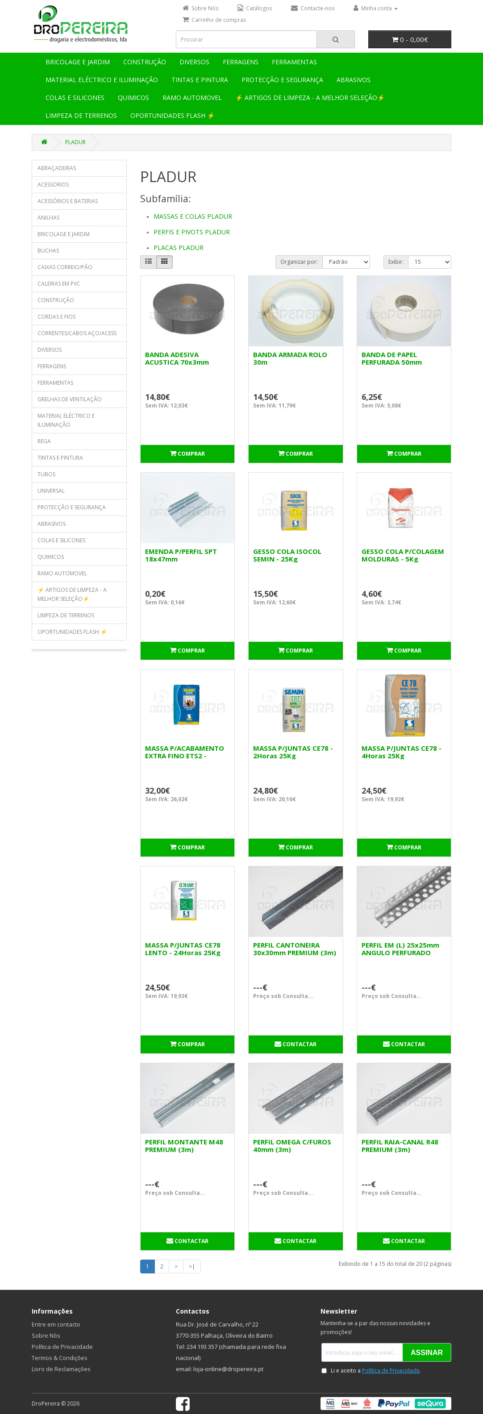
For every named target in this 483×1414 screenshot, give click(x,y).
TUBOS (46, 474)
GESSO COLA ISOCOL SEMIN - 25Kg (287, 555)
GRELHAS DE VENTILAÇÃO (69, 399)
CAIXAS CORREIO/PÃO (64, 267)
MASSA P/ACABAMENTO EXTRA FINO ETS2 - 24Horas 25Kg (184, 756)
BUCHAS (48, 250)
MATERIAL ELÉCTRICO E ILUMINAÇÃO (102, 79)
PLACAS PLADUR (179, 247)
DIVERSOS (194, 62)
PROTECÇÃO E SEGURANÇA (282, 79)
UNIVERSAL (51, 491)
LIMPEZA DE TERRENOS (81, 115)
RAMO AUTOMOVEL (192, 97)
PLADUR (75, 142)
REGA (44, 441)
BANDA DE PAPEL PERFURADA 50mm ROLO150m (392, 362)
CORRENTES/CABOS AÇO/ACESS (77, 333)
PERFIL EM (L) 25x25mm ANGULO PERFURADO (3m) (400, 952)
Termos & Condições (59, 1358)
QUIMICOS (133, 97)
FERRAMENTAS (294, 62)
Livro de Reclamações (61, 1369)
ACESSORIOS (53, 184)
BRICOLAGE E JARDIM (78, 62)
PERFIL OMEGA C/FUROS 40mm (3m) (292, 1145)
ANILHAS (48, 217)
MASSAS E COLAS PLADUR (193, 216)
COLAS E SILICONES (75, 97)
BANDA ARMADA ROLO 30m (290, 358)
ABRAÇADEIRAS (56, 168)
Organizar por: (299, 262)
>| (192, 1266)
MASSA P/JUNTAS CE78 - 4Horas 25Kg (401, 752)
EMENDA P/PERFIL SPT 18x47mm (181, 555)
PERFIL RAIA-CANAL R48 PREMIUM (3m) (400, 1145)
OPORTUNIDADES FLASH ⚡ (172, 115)
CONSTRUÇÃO (144, 62)
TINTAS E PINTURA (199, 79)
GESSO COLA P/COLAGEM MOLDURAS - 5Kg (403, 555)
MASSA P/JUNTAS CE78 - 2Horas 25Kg (293, 752)
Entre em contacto (56, 1324)
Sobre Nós (46, 1335)
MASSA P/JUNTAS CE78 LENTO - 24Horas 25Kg (183, 948)
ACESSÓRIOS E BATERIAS (67, 201)
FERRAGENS (240, 62)
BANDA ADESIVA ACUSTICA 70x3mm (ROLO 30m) (177, 362)
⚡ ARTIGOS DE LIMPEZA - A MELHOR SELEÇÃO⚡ (310, 97)
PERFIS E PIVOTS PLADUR (192, 232)
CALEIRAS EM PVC (58, 283)
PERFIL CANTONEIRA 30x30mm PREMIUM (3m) (294, 948)
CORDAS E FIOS (56, 316)
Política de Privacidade (62, 1347)
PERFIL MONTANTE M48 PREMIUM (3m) (184, 1145)
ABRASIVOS (354, 79)
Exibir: (396, 262)
